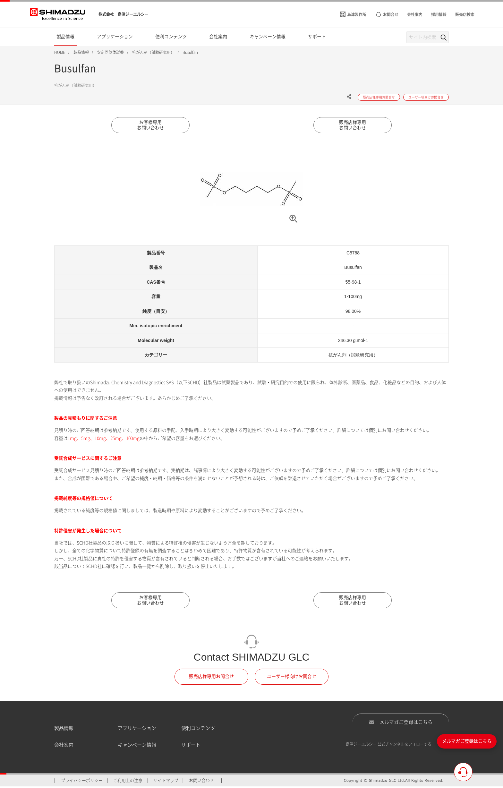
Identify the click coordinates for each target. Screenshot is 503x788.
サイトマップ (165, 782)
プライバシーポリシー (82, 782)
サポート (190, 746)
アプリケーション (137, 729)
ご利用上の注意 (127, 782)
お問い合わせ (201, 782)
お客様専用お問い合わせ (150, 126)
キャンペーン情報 (137, 746)
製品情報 (63, 729)
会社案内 (63, 746)
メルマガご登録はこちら (400, 723)
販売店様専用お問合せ (211, 678)
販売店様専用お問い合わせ (352, 126)
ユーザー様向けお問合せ (291, 678)
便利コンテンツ (198, 729)
